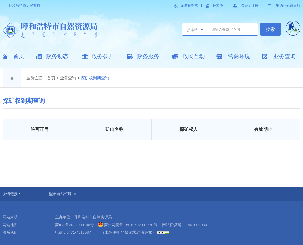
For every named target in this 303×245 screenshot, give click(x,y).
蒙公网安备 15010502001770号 (130, 225)
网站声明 (10, 217)
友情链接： (14, 194)
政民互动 (194, 56)
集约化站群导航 (288, 6)
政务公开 (103, 56)
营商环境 (239, 56)
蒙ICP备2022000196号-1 (76, 225)
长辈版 (218, 6)
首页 (18, 56)
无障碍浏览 (189, 6)
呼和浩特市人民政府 (24, 6)
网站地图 (10, 225)
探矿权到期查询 (95, 78)
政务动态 (57, 56)
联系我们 (10, 232)
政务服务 (148, 56)
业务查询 (284, 56)
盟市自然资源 (63, 194)
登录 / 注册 (249, 6)
